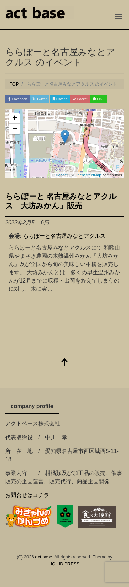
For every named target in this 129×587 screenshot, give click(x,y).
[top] (65, 362)
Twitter (39, 99)
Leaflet (62, 175)
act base (43, 557)
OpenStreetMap (88, 175)
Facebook (17, 99)
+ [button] (14, 118)
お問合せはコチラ (27, 495)
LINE (99, 99)
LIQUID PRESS (63, 563)
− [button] (14, 129)
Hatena (59, 99)
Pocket (80, 99)
